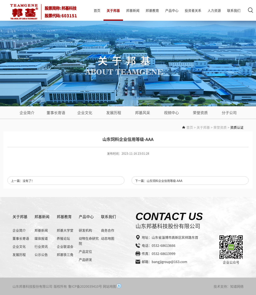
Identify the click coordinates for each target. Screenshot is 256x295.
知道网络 (237, 286)
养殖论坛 (63, 238)
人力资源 (214, 10)
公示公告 (41, 254)
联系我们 (233, 10)
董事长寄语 (56, 112)
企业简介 (27, 112)
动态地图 (107, 238)
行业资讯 (41, 246)
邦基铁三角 (65, 254)
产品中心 (171, 10)
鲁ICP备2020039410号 (85, 286)
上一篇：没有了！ (22, 181)
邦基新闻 (132, 10)
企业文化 (84, 112)
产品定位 (85, 251)
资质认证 (237, 127)
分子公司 (229, 112)
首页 (97, 10)
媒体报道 (41, 238)
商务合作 (107, 230)
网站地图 (109, 286)
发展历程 (113, 112)
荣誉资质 (200, 112)
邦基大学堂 (65, 230)
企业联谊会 (65, 246)
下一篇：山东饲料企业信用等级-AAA (158, 181)
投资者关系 (193, 10)
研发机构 (85, 230)
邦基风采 (142, 112)
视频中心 (171, 112)
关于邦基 (113, 10)
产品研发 (85, 259)
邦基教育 (152, 10)
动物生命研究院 (89, 241)
